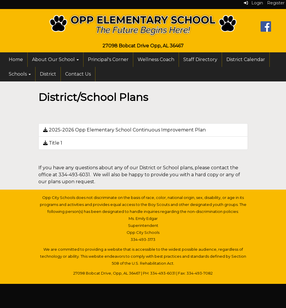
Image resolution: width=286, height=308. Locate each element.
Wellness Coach (156, 59)
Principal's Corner (108, 59)
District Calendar (245, 59)
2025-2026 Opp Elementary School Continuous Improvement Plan (124, 130)
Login (253, 3)
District (48, 74)
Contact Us (78, 74)
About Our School (55, 59)
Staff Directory (200, 59)
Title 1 (52, 143)
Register (276, 3)
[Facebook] (266, 26)
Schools (20, 74)
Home (16, 59)
